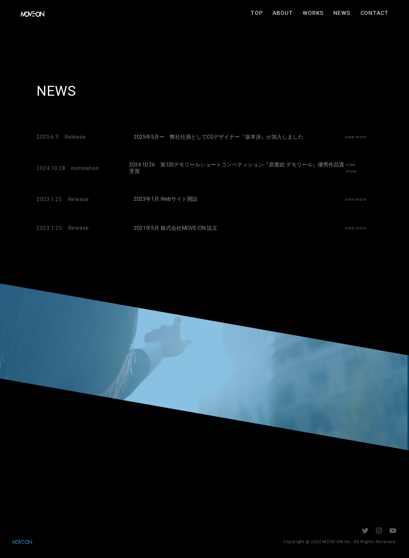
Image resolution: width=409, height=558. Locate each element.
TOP (265, 15)
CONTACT (382, 15)
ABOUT (291, 15)
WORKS (321, 15)
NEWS (350, 15)
